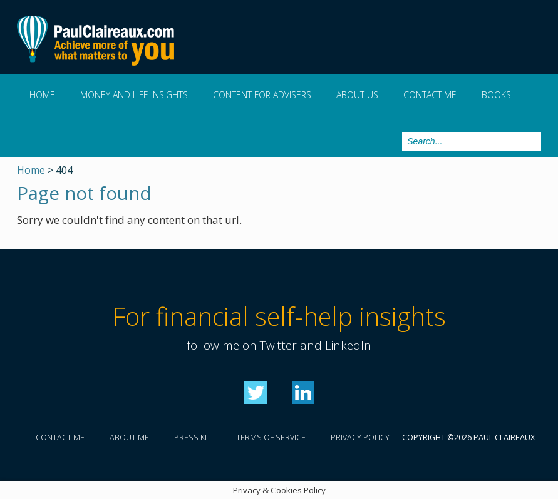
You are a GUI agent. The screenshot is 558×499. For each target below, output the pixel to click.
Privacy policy (360, 437)
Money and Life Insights (134, 95)
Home (42, 95)
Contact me (430, 95)
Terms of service (271, 437)
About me (129, 437)
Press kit (192, 437)
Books (496, 95)
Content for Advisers (262, 95)
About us (357, 95)
